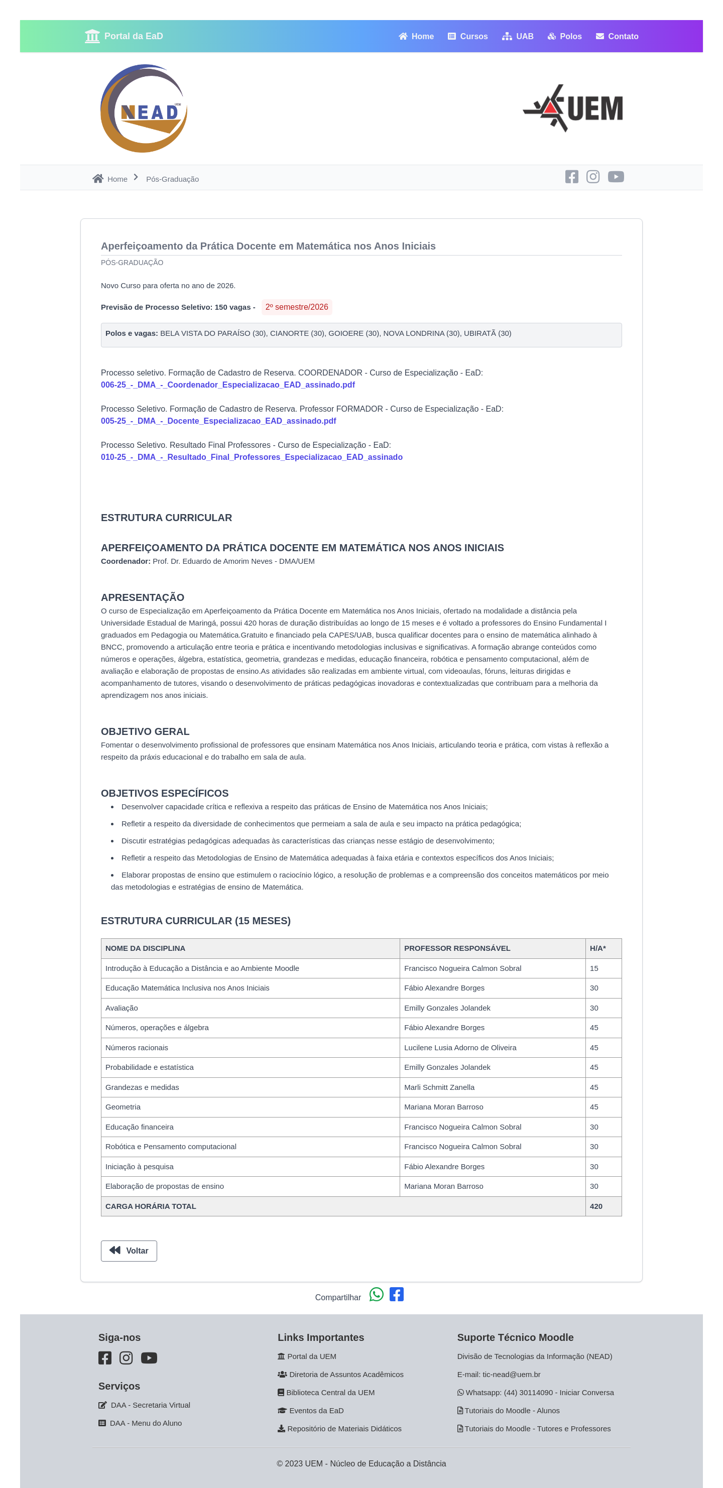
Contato (617, 36)
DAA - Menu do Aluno (146, 1423)
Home (416, 36)
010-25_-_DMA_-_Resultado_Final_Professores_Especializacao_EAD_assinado (252, 457)
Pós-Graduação (132, 263)
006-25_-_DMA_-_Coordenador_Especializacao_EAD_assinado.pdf (228, 385)
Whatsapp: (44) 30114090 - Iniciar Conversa (540, 1392)
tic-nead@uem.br (512, 1374)
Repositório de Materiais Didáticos (345, 1428)
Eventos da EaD (317, 1410)
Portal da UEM (312, 1356)
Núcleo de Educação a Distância (388, 1463)
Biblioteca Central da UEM (331, 1392)
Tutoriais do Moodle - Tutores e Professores (538, 1428)
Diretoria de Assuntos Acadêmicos (347, 1374)
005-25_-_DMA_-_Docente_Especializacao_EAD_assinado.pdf (218, 421)
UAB (518, 36)
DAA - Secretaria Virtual (150, 1405)
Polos (565, 36)
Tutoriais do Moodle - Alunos (512, 1410)
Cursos (468, 36)
